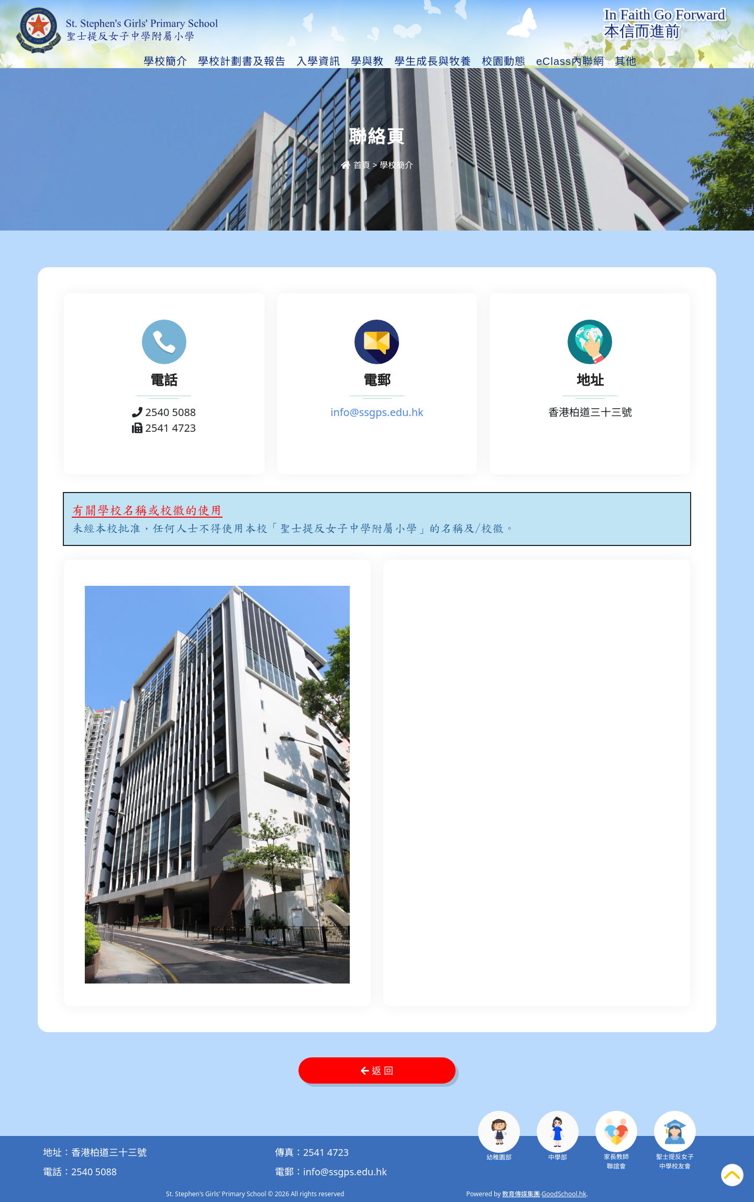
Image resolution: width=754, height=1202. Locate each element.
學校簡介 (165, 61)
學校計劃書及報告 (242, 61)
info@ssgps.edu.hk (377, 412)
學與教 (367, 61)
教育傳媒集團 (521, 1193)
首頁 (355, 165)
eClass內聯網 (570, 61)
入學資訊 (318, 61)
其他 (626, 61)
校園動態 (504, 61)
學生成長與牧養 (432, 61)
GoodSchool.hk (564, 1193)
